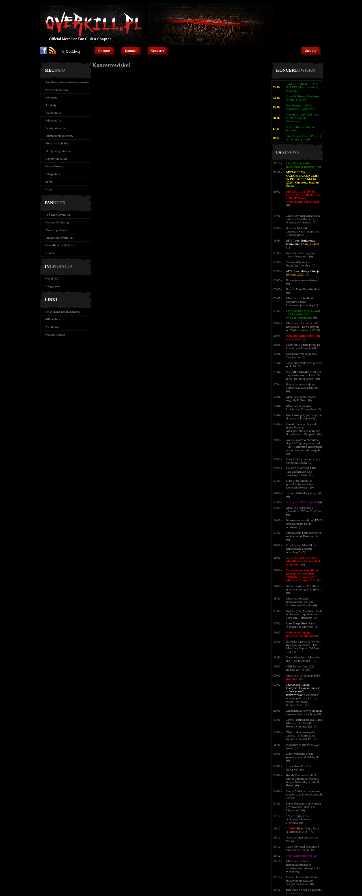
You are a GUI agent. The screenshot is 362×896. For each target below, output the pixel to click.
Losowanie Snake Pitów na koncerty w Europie (303, 346)
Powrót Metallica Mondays (303, 289)
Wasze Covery (54, 166)
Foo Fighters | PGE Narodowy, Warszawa (300, 107)
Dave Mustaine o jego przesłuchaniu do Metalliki (303, 755)
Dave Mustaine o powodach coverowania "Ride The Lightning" (303, 807)
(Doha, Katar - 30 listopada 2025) (304, 830)
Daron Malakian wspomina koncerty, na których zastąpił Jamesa (304, 794)
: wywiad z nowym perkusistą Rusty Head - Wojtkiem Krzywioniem (303, 695)
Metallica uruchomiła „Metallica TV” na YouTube (303, 509)
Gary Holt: (299, 484)
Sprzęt (49, 181)
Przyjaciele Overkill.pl (60, 237)
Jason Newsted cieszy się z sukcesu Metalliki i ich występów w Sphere (303, 219)
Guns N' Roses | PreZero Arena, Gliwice (302, 98)
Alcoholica (52, 326)
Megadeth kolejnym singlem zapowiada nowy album (304, 712)
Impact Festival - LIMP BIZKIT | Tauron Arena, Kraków (302, 87)
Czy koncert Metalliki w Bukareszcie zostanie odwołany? (301, 548)
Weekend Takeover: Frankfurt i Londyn (298, 263)
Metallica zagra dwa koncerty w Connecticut (301, 407)
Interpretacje (53, 174)
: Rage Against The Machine (300, 625)
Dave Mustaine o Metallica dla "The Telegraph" (303, 659)
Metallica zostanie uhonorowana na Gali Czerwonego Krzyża (299, 602)
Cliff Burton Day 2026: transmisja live (300, 668)
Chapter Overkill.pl (58, 222)
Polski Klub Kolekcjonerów (63, 311)
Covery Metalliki (56, 158)
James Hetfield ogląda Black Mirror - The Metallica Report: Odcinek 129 (304, 723)
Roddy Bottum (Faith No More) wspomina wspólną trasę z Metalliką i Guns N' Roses (303, 780)
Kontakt (50, 253)
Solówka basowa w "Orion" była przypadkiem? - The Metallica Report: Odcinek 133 (303, 646)
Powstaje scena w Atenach (302, 280)
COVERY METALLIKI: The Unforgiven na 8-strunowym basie (301, 471)
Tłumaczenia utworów (59, 135)
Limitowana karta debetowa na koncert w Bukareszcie (303, 534)
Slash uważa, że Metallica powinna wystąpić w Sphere (303, 587)
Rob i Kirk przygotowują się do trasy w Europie (304, 416)
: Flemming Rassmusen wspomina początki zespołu (304, 445)
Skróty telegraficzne (58, 151)
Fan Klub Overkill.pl (59, 214)
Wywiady (51, 97)
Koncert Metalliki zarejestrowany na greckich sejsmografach (303, 231)
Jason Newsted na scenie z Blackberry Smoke (302, 848)
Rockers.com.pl (55, 334)
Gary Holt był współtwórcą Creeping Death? (303, 460)
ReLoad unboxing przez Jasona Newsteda (301, 254)
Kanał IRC (52, 278)
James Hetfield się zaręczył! (303, 493)
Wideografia (53, 120)
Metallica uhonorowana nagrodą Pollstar (301, 398)
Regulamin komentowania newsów (67, 82)
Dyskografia (53, 112)
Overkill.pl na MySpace (60, 245)
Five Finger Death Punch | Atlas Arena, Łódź (303, 137)
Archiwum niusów (56, 89)
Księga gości (54, 286)
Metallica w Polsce (57, 143)
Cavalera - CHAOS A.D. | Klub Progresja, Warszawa (303, 118)
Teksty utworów (55, 128)
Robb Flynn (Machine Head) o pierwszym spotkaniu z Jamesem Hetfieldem (304, 614)
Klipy (49, 189)
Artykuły (51, 105)
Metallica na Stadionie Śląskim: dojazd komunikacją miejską (300, 301)
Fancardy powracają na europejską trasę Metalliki (302, 386)
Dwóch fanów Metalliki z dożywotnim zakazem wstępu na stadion (302, 880)
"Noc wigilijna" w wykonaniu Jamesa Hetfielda (298, 819)
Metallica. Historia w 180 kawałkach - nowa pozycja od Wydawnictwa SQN (302, 326)
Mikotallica (53, 319)
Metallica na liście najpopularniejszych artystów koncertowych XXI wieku (304, 866)
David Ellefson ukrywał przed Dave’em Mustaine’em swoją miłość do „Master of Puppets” (303, 429)
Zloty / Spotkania (56, 230)
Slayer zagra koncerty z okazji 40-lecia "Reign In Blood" (303, 375)
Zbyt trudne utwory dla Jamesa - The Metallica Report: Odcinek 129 (300, 735)
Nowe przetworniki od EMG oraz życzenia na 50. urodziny (304, 524)
